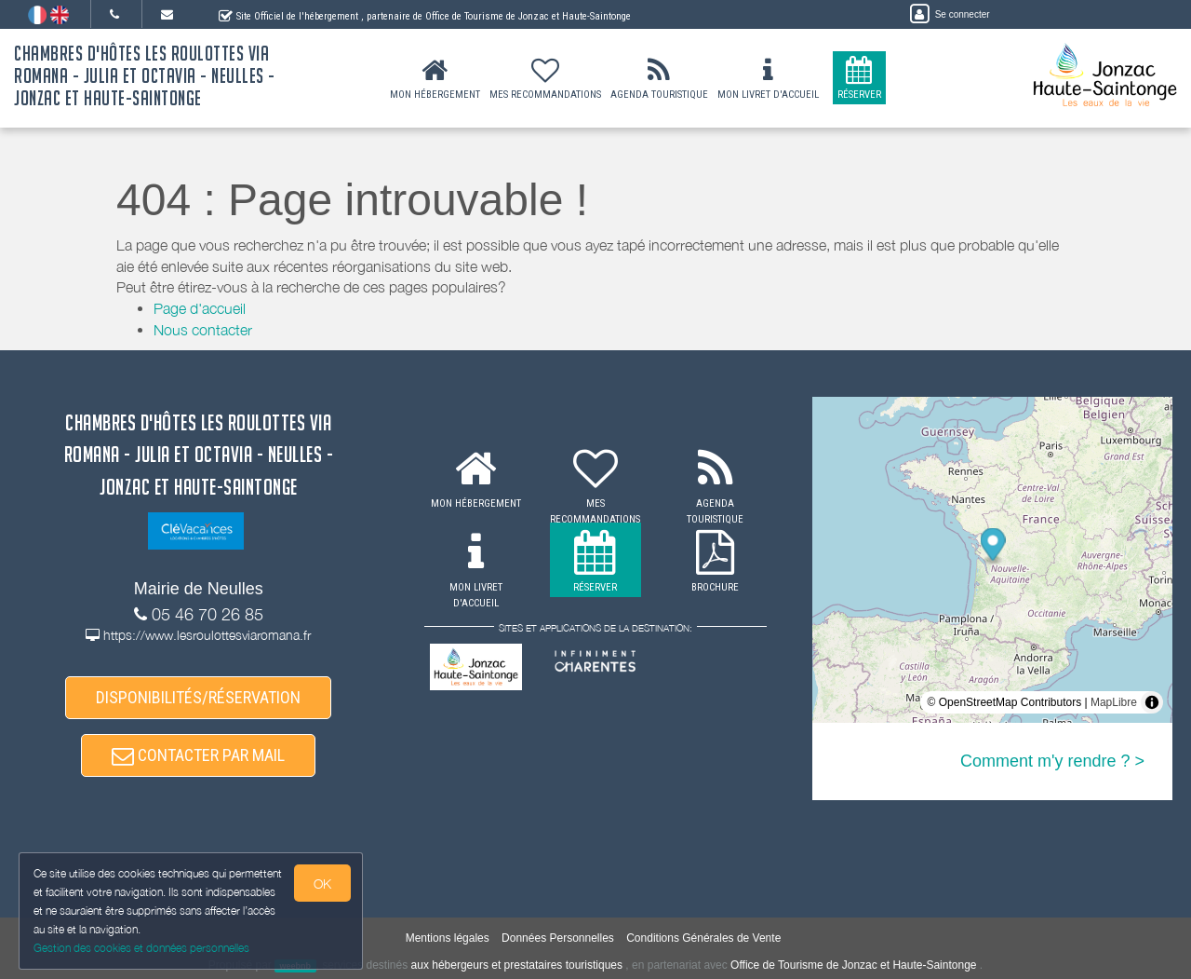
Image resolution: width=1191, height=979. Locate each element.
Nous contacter (203, 329)
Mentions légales (447, 938)
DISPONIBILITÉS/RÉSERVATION (198, 697)
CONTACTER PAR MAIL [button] (198, 755)
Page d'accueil (200, 308)
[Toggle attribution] (1152, 702)
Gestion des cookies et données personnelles (141, 948)
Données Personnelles (558, 938)
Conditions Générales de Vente (703, 938)
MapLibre (1114, 702)
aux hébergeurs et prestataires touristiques (516, 965)
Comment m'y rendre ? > (1052, 761)
